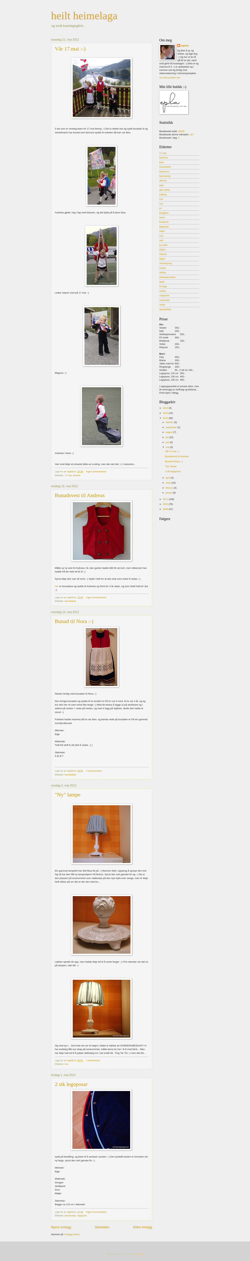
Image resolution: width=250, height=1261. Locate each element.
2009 (166, 509)
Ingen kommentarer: (97, 471)
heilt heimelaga (84, 15)
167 (192, 134)
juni (168, 442)
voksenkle (164, 300)
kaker (162, 217)
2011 (166, 499)
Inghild (184, 45)
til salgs (163, 286)
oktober (170, 422)
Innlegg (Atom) (71, 1234)
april (168, 477)
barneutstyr (70, 1215)
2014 (166, 408)
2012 (166, 418)
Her (57, 586)
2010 (166, 504)
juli (167, 437)
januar (169, 492)
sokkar (162, 268)
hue (161, 199)
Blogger (140, 1254)
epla (161, 185)
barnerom (164, 171)
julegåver (164, 213)
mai (168, 447)
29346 (181, 131)
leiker (162, 231)
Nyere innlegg (61, 1227)
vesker (162, 291)
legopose (82, 1215)
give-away (164, 189)
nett (161, 240)
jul (160, 208)
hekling (163, 194)
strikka (162, 272)
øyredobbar (165, 309)
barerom (163, 157)
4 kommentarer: (94, 770)
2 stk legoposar (71, 1084)
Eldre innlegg (142, 1227)
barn (161, 162)
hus (66, 1064)
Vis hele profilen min (169, 77)
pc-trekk (163, 245)
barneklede (70, 601)
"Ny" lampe (68, 794)
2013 (166, 413)
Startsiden (102, 1227)
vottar (162, 304)
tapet (162, 281)
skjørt (162, 258)
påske (162, 249)
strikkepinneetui (167, 277)
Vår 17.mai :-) (70, 49)
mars (168, 482)
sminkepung (165, 263)
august (169, 432)
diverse (77, 475)
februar (170, 487)
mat (161, 235)
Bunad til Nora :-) (74, 621)
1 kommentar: (93, 1060)
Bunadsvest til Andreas (80, 495)
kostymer (164, 222)
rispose (163, 254)
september (171, 427)
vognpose (164, 295)
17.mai (68, 475)
